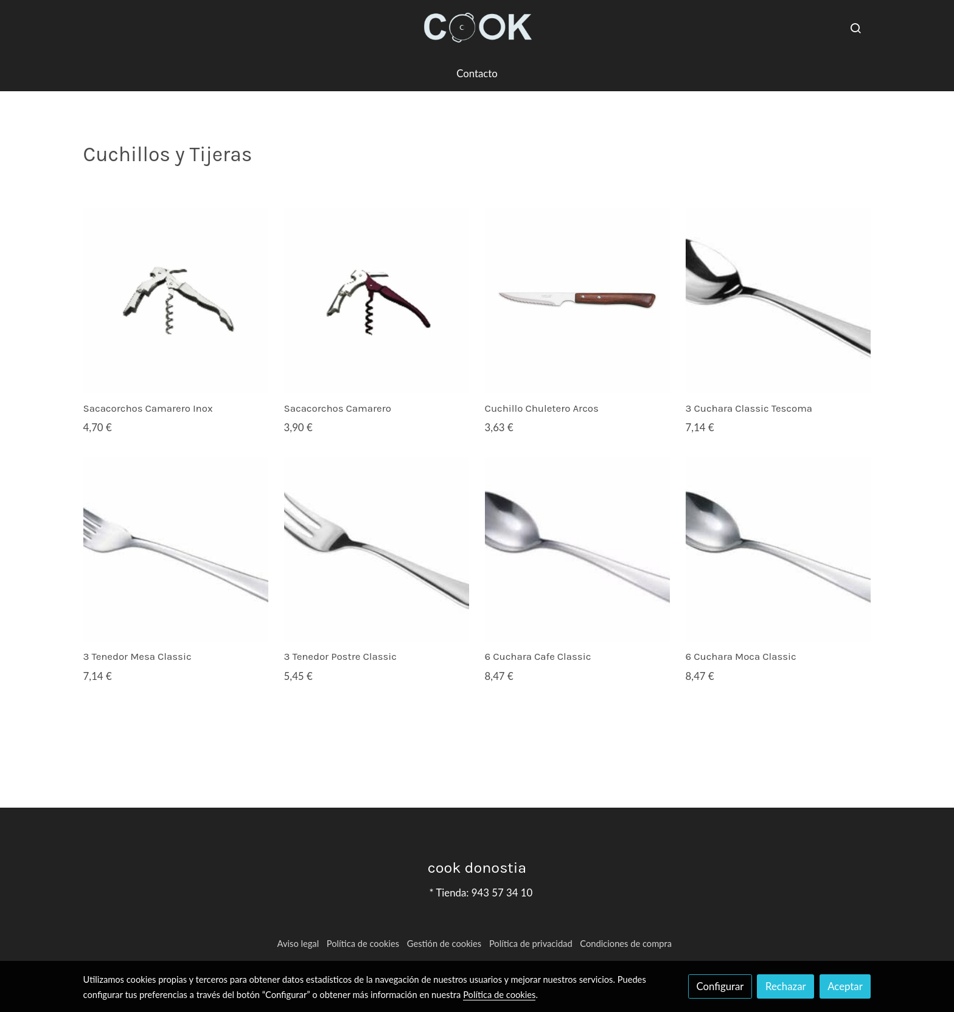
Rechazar (785, 986)
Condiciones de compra (626, 943)
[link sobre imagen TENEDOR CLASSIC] (176, 549)
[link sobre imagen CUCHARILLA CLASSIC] (577, 549)
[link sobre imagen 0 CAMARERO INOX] (176, 300)
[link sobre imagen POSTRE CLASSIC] (377, 549)
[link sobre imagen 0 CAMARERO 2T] (377, 300)
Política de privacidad (531, 943)
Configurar (720, 986)
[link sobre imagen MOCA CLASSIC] (778, 549)
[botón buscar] (855, 28)
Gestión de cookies (444, 943)
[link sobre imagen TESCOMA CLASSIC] (778, 300)
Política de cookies (363, 943)
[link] (477, 28)
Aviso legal (298, 943)
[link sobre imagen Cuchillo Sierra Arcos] (577, 300)
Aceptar (845, 986)
